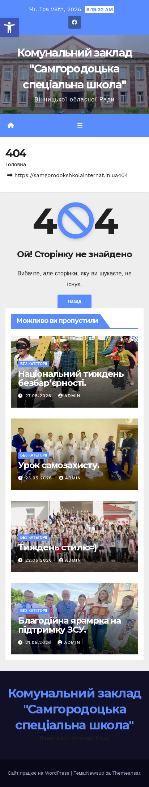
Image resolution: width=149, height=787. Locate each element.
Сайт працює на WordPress (39, 773)
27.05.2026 (39, 395)
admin (69, 395)
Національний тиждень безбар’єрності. (71, 378)
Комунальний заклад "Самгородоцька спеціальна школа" (74, 68)
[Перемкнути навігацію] (79, 126)
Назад (74, 301)
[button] (9, 27)
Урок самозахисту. (58, 465)
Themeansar (126, 773)
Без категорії (33, 364)
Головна (15, 164)
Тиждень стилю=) (57, 547)
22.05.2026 (39, 560)
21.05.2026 (39, 642)
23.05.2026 (39, 477)
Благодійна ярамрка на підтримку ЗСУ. (69, 625)
